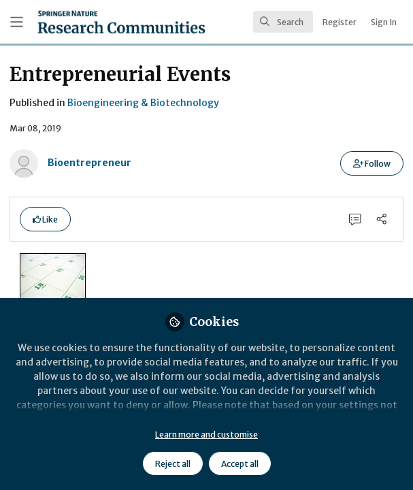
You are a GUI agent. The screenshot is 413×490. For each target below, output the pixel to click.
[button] (371, 163)
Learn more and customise (206, 434)
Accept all (240, 464)
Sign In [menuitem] (384, 22)
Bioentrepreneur (89, 163)
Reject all (173, 464)
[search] (283, 22)
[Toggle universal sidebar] (16, 22)
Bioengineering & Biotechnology (143, 103)
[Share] (381, 219)
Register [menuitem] (340, 22)
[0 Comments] (355, 219)
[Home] (121, 21)
